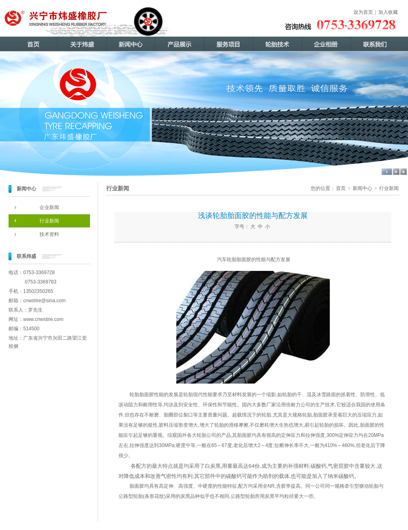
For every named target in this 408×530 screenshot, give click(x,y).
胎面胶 (136, 486)
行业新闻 (49, 221)
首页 (341, 188)
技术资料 (49, 234)
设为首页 (363, 12)
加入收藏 (388, 12)
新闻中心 (362, 188)
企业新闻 (49, 207)
